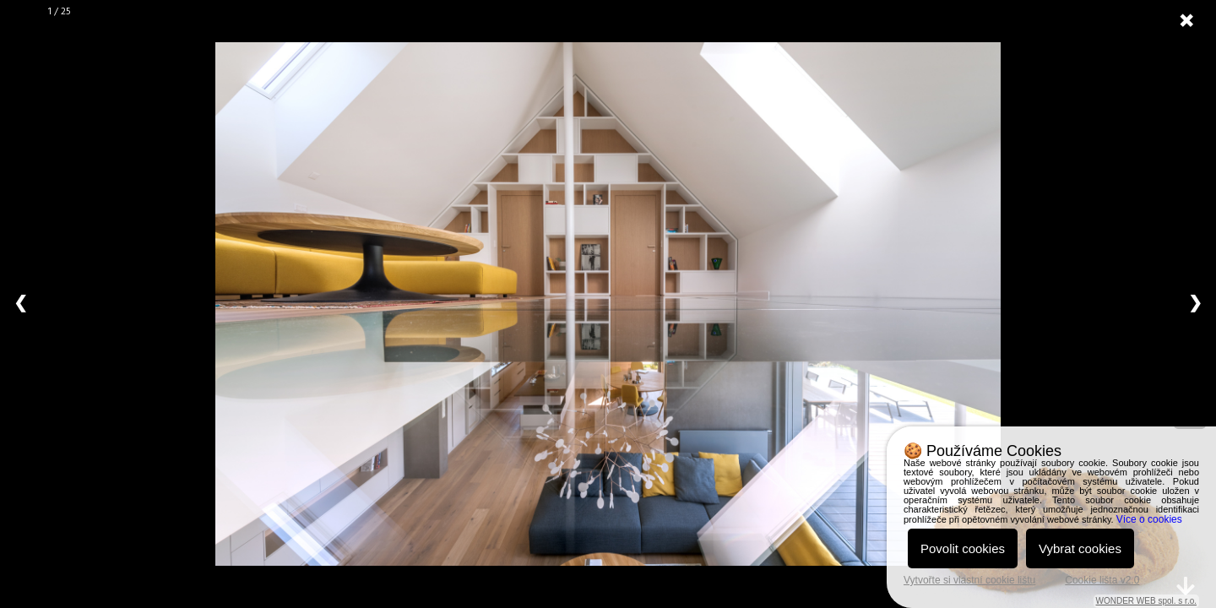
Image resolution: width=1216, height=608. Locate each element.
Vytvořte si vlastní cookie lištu (969, 580)
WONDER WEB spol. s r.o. (1146, 600)
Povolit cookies (962, 548)
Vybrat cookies (1080, 548)
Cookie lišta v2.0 (1102, 580)
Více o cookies (1149, 519)
